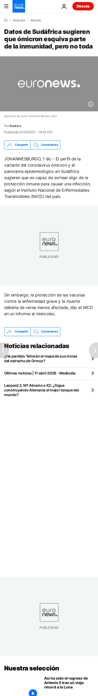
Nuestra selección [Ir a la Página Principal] (31, 668)
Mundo (36, 20)
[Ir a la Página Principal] (19, 6)
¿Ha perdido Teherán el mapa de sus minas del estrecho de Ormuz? (40, 358)
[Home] (5, 20)
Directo (83, 6)
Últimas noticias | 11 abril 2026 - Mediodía (40, 373)
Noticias (19, 20)
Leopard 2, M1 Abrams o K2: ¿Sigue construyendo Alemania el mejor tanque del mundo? (41, 390)
